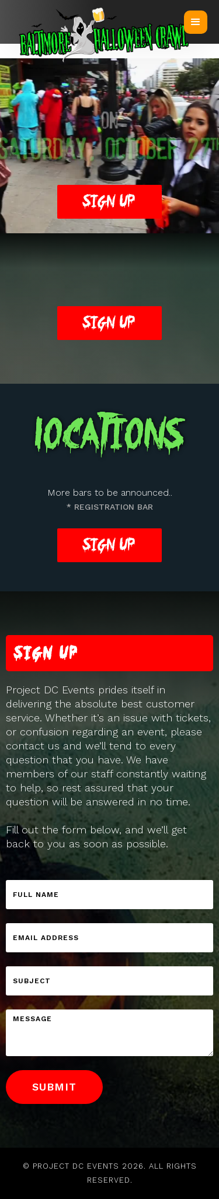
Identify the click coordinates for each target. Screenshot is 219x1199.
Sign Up (109, 323)
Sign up (109, 201)
